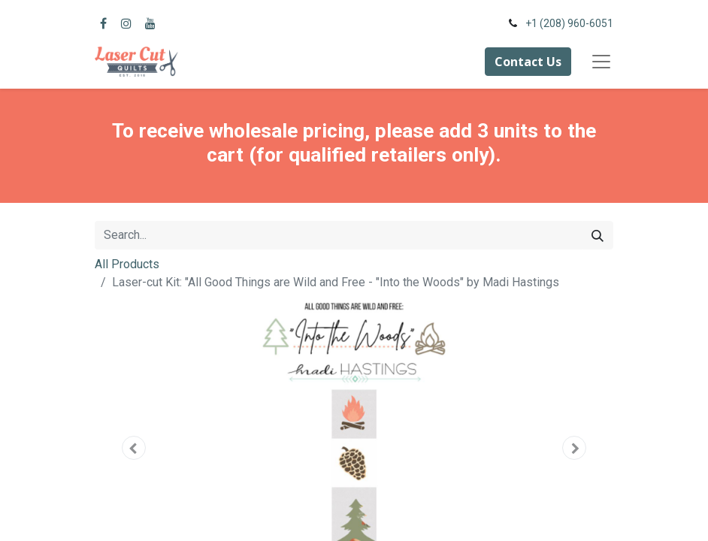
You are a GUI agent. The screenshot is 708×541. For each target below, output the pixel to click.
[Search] (597, 235)
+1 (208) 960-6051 (569, 23)
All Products (127, 264)
